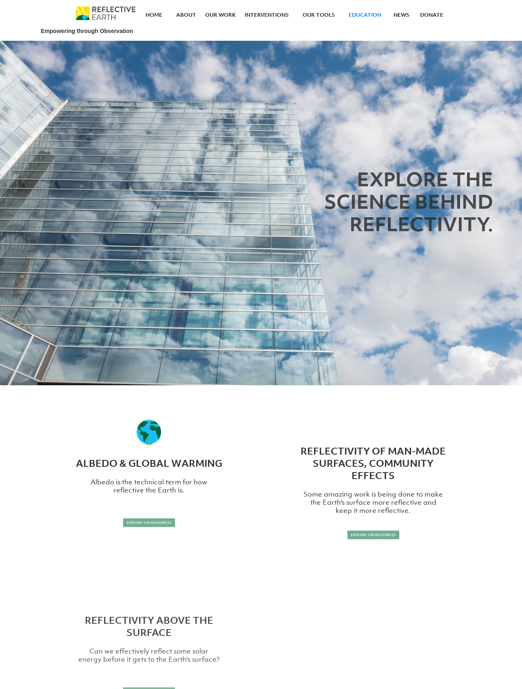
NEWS (401, 14)
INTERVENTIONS (267, 14)
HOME (154, 14)
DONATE (431, 14)
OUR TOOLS (319, 14)
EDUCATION (365, 14)
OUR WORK (220, 14)
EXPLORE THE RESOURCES (149, 522)
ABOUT (186, 14)
